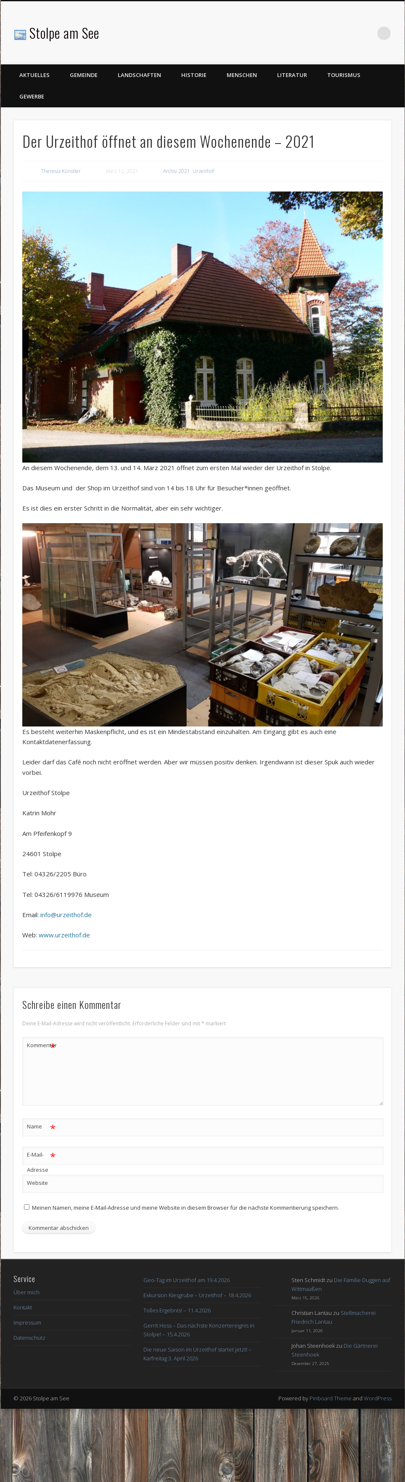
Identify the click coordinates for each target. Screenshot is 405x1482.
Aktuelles (34, 75)
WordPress (378, 1398)
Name (41, 1126)
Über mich (26, 1292)
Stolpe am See (64, 33)
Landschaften (139, 75)
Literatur (292, 75)
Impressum (27, 1322)
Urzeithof (203, 171)
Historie (193, 75)
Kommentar (41, 1045)
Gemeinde (84, 75)
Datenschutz (29, 1337)
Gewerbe (31, 96)
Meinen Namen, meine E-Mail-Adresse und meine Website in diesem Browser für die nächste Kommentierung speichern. (185, 1207)
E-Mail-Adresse (41, 1160)
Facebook (366, 33)
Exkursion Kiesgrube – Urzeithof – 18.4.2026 (197, 1295)
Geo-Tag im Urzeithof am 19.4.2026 (186, 1280)
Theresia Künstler (61, 171)
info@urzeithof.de (66, 914)
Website (37, 1183)
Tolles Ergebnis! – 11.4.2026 (177, 1310)
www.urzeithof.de (64, 935)
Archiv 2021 (176, 171)
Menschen (242, 75)
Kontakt (22, 1307)
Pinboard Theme (331, 1398)
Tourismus (343, 75)
